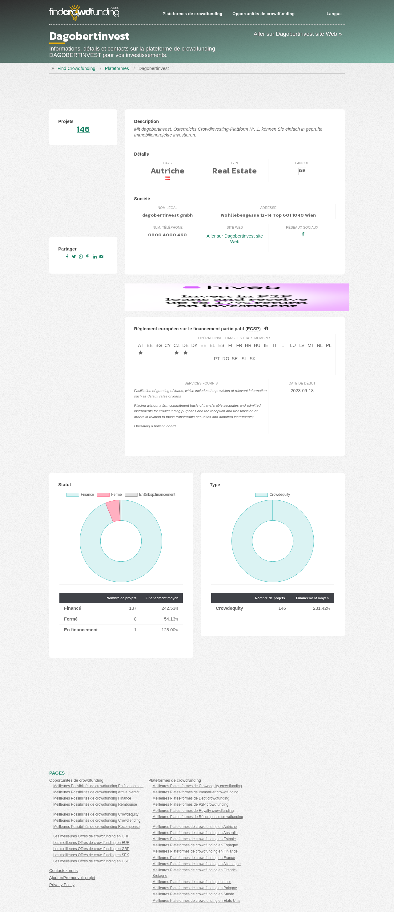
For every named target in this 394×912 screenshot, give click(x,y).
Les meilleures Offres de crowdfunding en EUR (91, 843)
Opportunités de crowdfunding (263, 13)
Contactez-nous (63, 870)
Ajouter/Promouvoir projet (72, 877)
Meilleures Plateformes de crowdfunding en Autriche (194, 826)
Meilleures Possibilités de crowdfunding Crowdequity (96, 814)
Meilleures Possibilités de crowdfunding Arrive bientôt (96, 792)
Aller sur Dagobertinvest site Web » (298, 34)
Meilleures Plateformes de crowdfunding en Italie (191, 882)
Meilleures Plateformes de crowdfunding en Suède (193, 894)
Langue (334, 13)
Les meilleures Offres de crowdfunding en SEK (91, 855)
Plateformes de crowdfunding (192, 13)
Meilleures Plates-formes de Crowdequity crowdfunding (197, 786)
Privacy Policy (61, 884)
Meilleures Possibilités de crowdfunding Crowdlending (96, 820)
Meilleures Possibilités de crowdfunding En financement (98, 786)
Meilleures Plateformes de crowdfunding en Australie (195, 833)
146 (83, 129)
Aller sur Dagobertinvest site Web (235, 239)
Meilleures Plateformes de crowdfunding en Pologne (194, 888)
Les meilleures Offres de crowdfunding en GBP (91, 849)
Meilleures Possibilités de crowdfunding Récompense (96, 826)
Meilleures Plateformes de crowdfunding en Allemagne (196, 864)
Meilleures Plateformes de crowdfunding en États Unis (196, 900)
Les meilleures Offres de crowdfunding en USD (91, 861)
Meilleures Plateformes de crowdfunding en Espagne (195, 845)
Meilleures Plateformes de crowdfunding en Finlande (195, 851)
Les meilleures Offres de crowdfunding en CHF (91, 836)
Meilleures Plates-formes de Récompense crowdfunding (197, 817)
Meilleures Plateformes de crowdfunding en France (193, 858)
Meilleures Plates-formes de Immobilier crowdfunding (195, 792)
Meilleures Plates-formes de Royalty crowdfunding (193, 810)
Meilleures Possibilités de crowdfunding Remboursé (95, 804)
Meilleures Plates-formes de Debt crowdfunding (190, 798)
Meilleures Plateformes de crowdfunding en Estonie (194, 839)
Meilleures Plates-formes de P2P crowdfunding (190, 804)
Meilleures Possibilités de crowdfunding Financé (92, 798)
